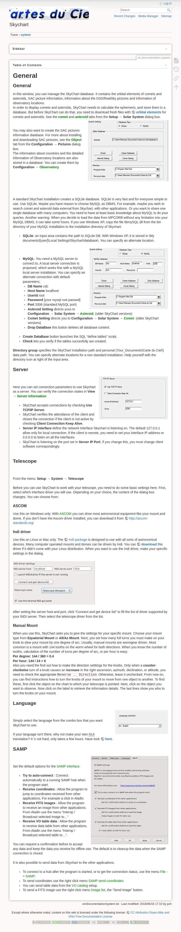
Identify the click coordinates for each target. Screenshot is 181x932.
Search (169, 10)
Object (76, 140)
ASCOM (65, 514)
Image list (98, 890)
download (149, 544)
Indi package (78, 539)
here (108, 739)
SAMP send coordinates (106, 881)
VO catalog (80, 885)
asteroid (81, 117)
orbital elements (148, 112)
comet (63, 117)
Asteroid (87, 313)
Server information (31, 396)
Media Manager (148, 16)
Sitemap (166, 16)
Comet (129, 318)
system (26, 34)
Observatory (49, 167)
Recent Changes (124, 16)
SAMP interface (68, 766)
